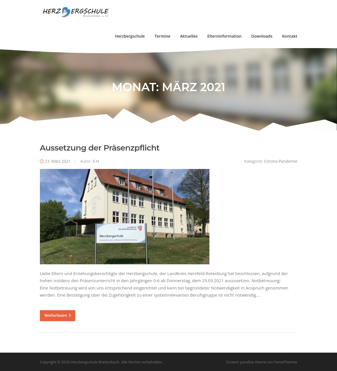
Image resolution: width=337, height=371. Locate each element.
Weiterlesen (57, 315)
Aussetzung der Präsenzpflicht (100, 148)
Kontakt (289, 36)
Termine (162, 36)
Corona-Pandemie (280, 161)
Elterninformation (224, 36)
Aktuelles (189, 36)
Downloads (261, 36)
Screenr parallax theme (246, 361)
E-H (96, 161)
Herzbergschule (130, 36)
